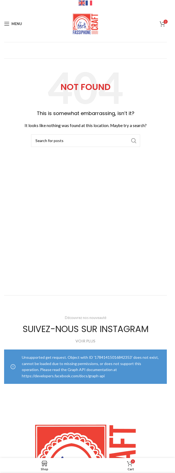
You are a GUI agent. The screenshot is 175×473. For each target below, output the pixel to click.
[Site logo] (85, 23)
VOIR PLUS (85, 341)
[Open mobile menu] (13, 23)
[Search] (85, 140)
